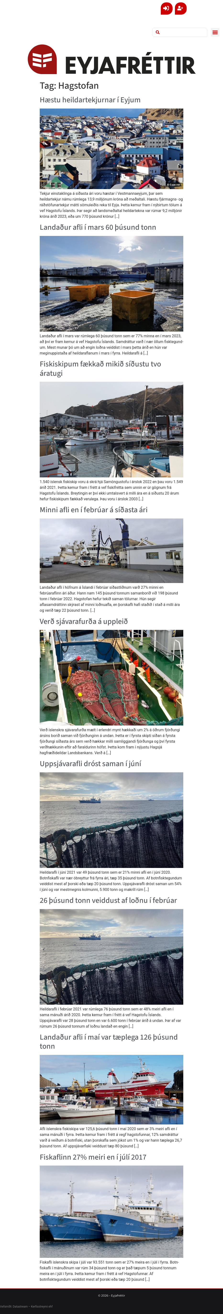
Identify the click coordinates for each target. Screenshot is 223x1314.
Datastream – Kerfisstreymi (30, 1306)
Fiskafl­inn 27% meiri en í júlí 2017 (93, 1157)
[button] (215, 32)
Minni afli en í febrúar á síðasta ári (94, 509)
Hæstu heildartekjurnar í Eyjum (90, 99)
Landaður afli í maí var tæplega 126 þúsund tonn (109, 1042)
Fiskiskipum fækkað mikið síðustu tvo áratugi (100, 369)
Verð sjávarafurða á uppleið (84, 621)
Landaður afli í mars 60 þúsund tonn (98, 227)
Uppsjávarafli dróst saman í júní (90, 763)
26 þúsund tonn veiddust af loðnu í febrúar (108, 900)
